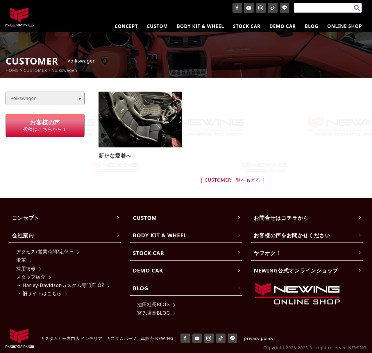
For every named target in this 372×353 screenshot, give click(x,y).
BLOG (140, 288)
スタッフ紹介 (31, 277)
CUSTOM (145, 217)
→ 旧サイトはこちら (39, 293)
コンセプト (25, 217)
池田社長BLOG (153, 304)
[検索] (357, 8)
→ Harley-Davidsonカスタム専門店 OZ (60, 285)
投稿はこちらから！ (45, 125)
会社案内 (23, 235)
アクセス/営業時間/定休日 (45, 251)
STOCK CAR (148, 252)
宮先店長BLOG (153, 313)
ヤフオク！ (267, 252)
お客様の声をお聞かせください (292, 235)
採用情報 (26, 268)
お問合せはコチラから (281, 217)
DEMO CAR (148, 270)
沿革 (21, 260)
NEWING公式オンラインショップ (296, 270)
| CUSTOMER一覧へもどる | (232, 180)
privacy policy (258, 338)
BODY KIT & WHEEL (160, 235)
